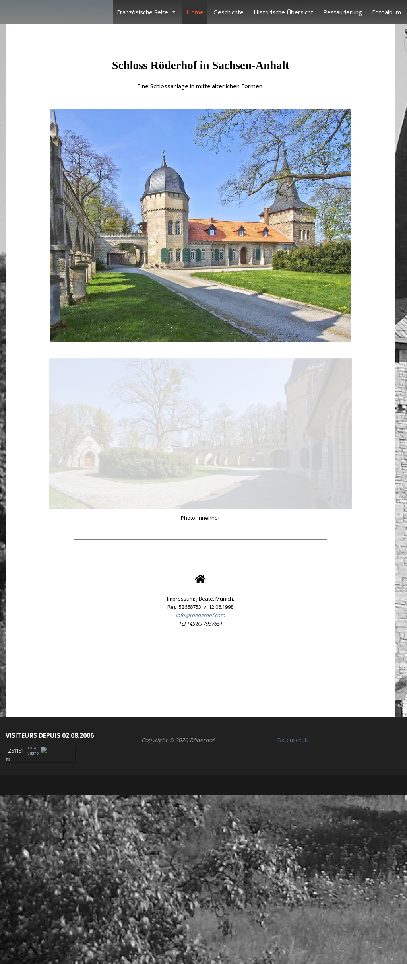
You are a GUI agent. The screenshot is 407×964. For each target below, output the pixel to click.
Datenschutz (293, 891)
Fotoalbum (386, 12)
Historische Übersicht (283, 12)
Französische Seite (146, 12)
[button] (200, 819)
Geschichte (228, 12)
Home (195, 12)
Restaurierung (342, 12)
